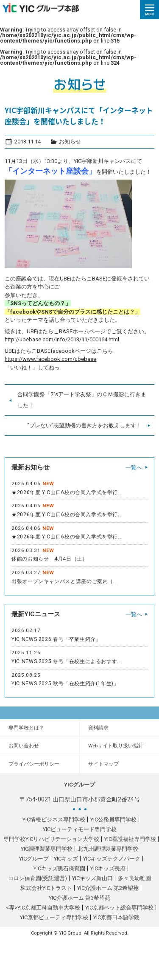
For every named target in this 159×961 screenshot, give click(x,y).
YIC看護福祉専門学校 (130, 839)
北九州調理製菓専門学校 (108, 849)
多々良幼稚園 (134, 878)
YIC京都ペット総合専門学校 (119, 907)
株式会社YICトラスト (46, 888)
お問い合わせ (23, 746)
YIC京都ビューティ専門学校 (54, 917)
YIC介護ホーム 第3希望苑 (79, 898)
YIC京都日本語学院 (116, 917)
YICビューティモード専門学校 (80, 829)
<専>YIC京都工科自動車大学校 (43, 907)
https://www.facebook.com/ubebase (50, 359)
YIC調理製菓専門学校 (47, 849)
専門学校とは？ (26, 728)
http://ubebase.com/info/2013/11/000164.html (62, 339)
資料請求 (98, 728)
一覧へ (134, 467)
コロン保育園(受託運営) (37, 878)
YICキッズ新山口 (92, 878)
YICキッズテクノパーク (111, 858)
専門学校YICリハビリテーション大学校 (51, 839)
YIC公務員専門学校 (113, 819)
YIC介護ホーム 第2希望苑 (108, 888)
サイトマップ (103, 764)
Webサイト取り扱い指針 (115, 746)
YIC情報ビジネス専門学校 (53, 819)
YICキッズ (66, 858)
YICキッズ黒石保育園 (59, 868)
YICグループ (34, 858)
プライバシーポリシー (33, 764)
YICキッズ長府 (108, 868)
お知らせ (70, 141)
